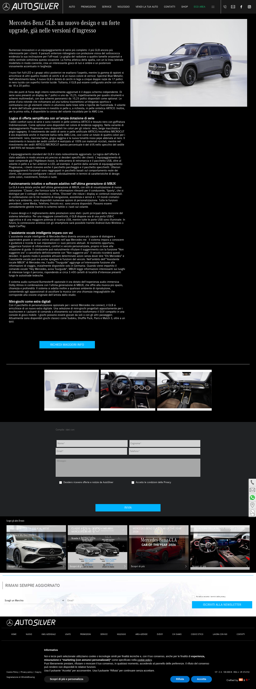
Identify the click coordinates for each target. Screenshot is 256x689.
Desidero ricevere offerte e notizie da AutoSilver (86, 482)
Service (107, 6)
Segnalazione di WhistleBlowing (21, 677)
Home (13, 634)
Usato (68, 634)
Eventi (160, 634)
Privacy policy (27, 672)
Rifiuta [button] (180, 679)
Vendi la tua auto (147, 6)
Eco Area (199, 6)
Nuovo (29, 634)
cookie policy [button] (144, 659)
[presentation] (128, 494)
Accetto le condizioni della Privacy (153, 482)
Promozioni (88, 6)
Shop (184, 6)
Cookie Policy (12, 672)
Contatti (241, 634)
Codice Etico (197, 634)
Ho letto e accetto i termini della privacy (210, 597)
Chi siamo (177, 634)
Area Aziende (141, 634)
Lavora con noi (220, 634)
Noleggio (124, 6)
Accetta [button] (201, 679)
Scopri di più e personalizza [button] (66, 679)
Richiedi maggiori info (67, 345)
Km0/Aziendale (49, 634)
